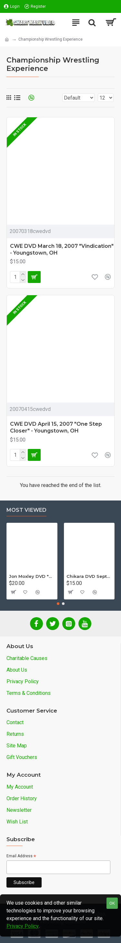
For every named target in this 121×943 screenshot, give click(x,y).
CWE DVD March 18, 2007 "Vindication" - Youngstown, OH (62, 249)
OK (112, 903)
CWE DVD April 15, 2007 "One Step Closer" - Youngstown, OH (56, 427)
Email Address (21, 856)
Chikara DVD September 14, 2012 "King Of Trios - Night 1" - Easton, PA (89, 576)
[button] (58, 603)
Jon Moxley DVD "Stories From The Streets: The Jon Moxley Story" (32, 576)
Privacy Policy (22, 926)
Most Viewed (26, 510)
